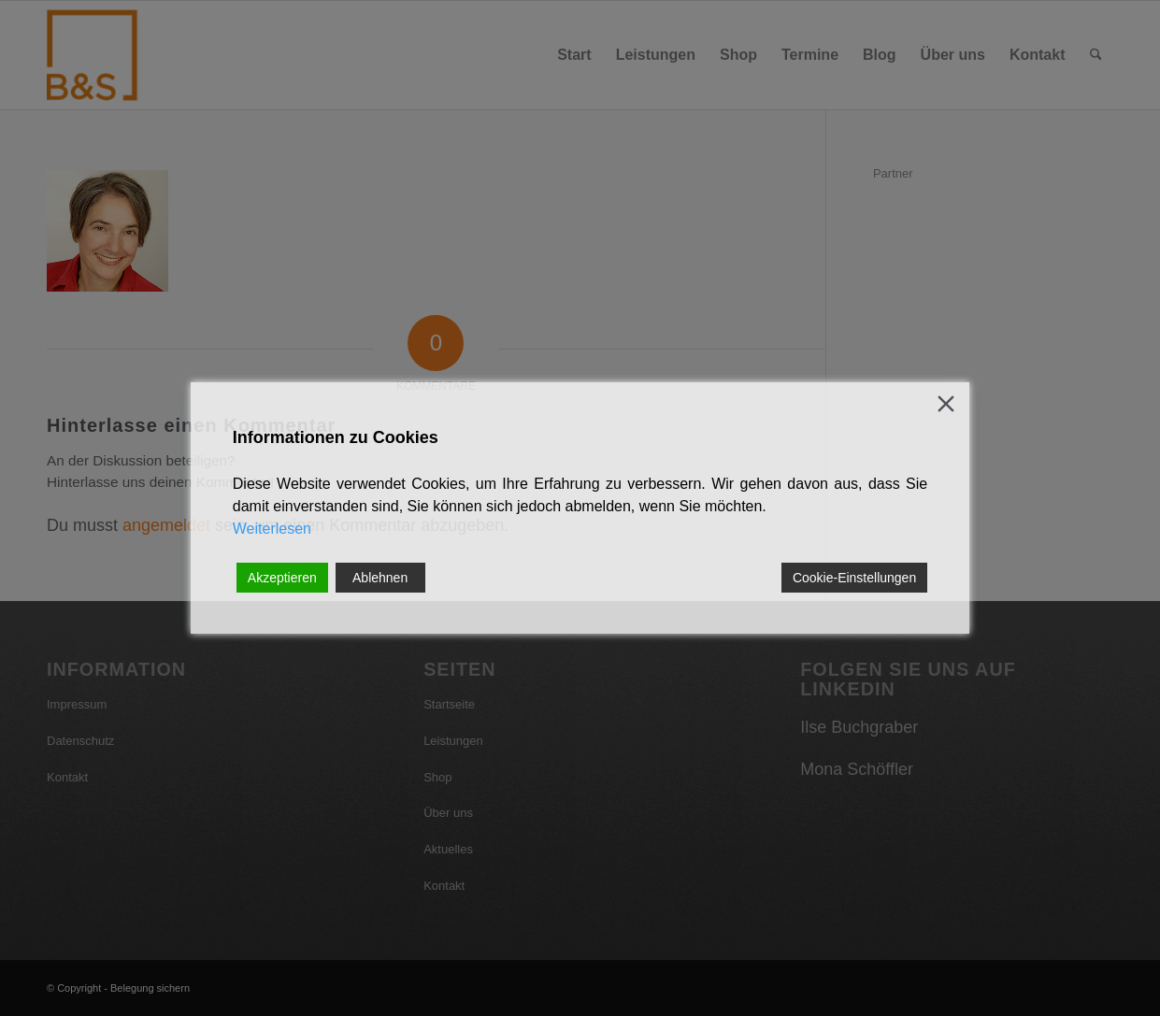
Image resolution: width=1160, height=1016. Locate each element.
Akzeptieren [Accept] (282, 577)
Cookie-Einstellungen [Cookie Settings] (854, 577)
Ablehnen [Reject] (380, 577)
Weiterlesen (272, 529)
